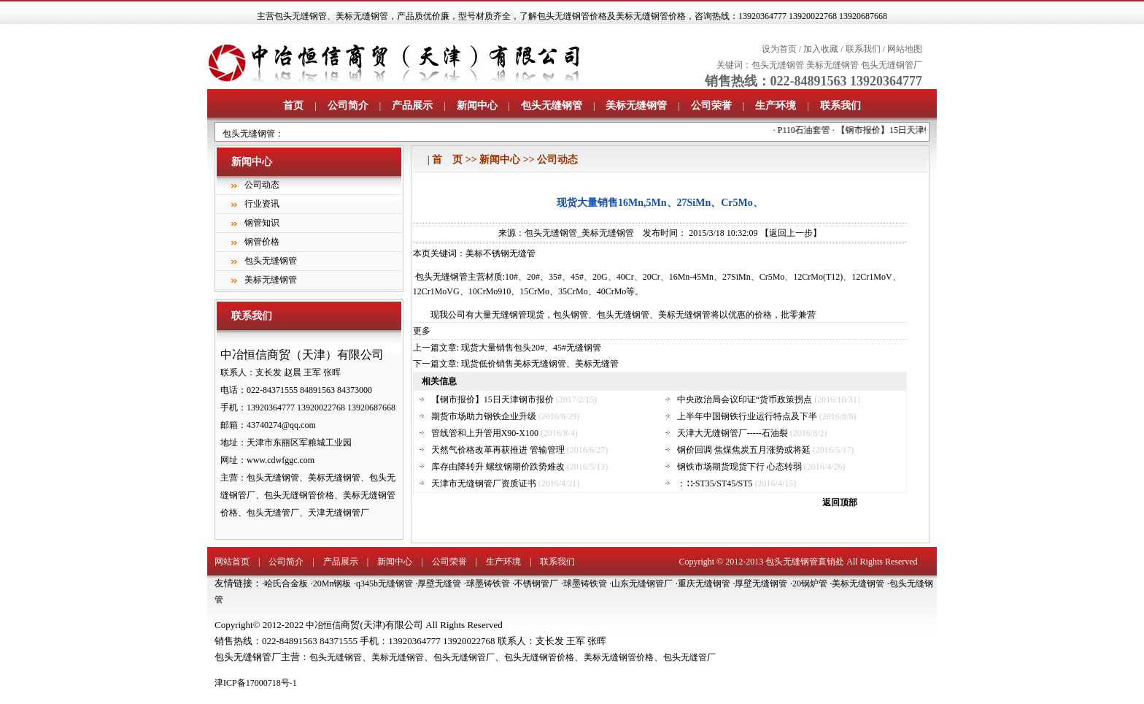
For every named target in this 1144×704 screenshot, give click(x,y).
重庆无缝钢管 (704, 583)
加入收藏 (820, 49)
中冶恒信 (323, 625)
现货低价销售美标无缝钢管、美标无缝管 (540, 364)
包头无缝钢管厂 (891, 65)
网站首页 (232, 561)
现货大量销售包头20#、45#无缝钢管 (531, 348)
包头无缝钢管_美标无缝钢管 (579, 233)
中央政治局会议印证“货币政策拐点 (744, 399)
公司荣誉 (711, 105)
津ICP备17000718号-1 (255, 683)
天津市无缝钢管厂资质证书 (483, 483)
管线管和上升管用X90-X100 (484, 433)
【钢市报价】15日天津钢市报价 (907, 130)
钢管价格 (261, 242)
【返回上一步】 (791, 233)
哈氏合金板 (286, 583)
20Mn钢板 (332, 583)
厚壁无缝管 (439, 583)
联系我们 (863, 49)
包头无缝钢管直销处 (804, 561)
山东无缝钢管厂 (642, 583)
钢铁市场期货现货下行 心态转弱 (739, 467)
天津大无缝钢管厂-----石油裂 (732, 433)
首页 (293, 105)
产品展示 (412, 105)
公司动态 (261, 185)
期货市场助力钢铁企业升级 (483, 416)
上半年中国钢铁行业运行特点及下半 (747, 416)
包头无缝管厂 (689, 657)
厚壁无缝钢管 (761, 583)
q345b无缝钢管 (384, 583)
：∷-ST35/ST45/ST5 (715, 483)
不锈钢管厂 (536, 583)
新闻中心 (477, 105)
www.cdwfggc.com (280, 460)
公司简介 (348, 105)
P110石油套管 (812, 130)
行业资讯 (261, 204)
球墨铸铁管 (488, 583)
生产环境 (775, 105)
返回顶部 (839, 502)
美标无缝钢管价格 (619, 657)
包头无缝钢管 (300, 16)
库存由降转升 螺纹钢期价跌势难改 (498, 467)
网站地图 (904, 49)
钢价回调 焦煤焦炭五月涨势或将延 (744, 450)
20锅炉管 (809, 583)
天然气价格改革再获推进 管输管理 (498, 450)
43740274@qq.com (281, 425)
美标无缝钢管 (362, 16)
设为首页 (779, 49)
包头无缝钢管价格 (539, 657)
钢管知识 (261, 223)
